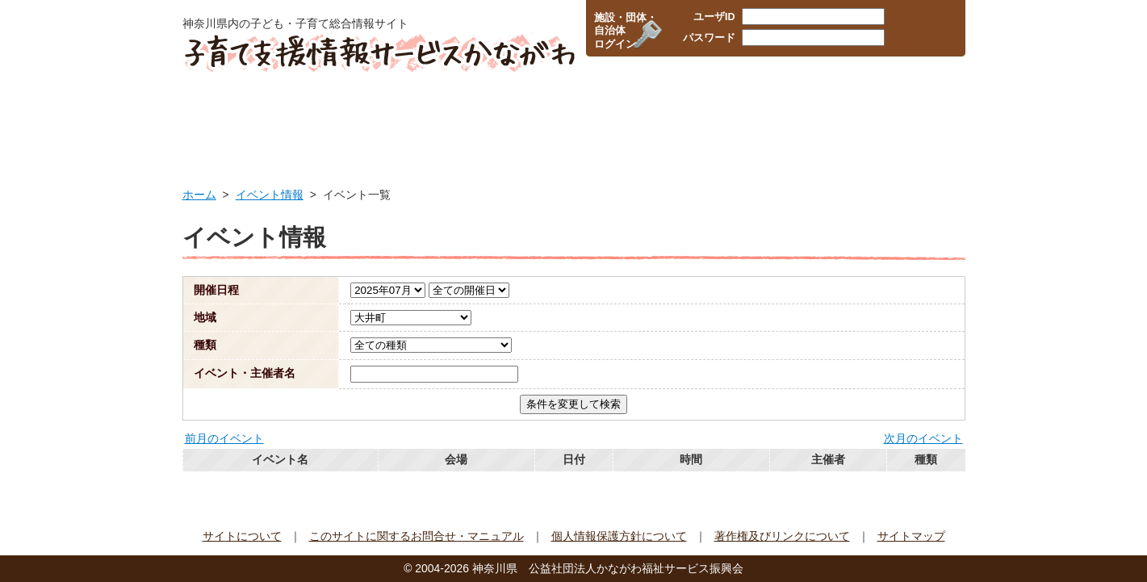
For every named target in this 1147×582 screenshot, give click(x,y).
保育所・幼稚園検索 (499, 117)
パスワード (709, 38)
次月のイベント (923, 438)
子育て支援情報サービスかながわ (378, 52)
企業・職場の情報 (639, 117)
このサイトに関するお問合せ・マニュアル (416, 536)
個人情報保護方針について (619, 536)
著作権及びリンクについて (782, 536)
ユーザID (714, 17)
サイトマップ (911, 536)
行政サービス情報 (357, 117)
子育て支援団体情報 (775, 117)
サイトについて (242, 536)
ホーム (199, 194)
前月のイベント (224, 438)
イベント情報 (906, 117)
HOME (232, 117)
